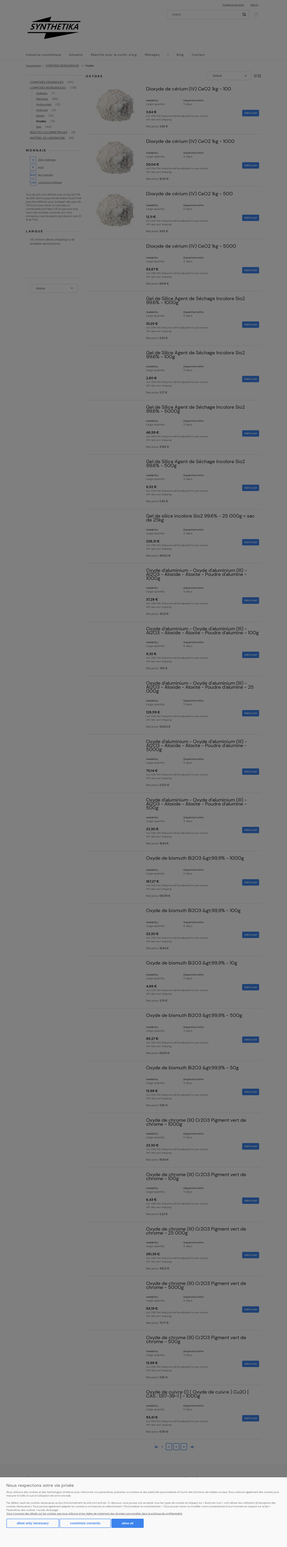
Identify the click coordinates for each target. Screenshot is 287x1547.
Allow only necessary (33, 1523)
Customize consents (85, 1523)
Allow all (127, 1523)
